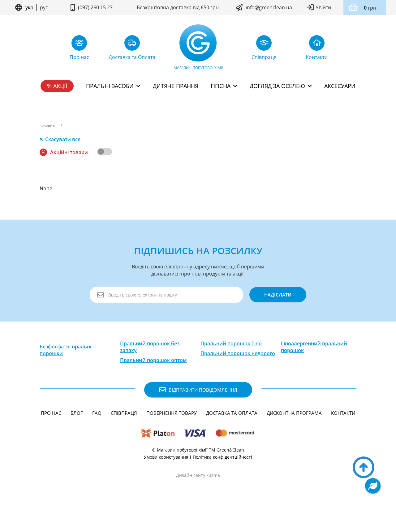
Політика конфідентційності (222, 457)
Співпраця (124, 413)
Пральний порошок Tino (231, 343)
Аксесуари (339, 86)
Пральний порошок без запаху (149, 347)
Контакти (343, 413)
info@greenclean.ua (269, 7)
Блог (77, 413)
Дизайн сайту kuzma (198, 475)
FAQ (96, 413)
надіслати (277, 295)
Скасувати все (60, 139)
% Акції (57, 86)
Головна (47, 125)
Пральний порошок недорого (237, 353)
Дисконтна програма (294, 413)
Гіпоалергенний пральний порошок (314, 347)
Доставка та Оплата (231, 413)
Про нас (51, 413)
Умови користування (166, 457)
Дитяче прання (175, 86)
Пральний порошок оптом (153, 360)
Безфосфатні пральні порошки (65, 350)
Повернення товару (171, 413)
